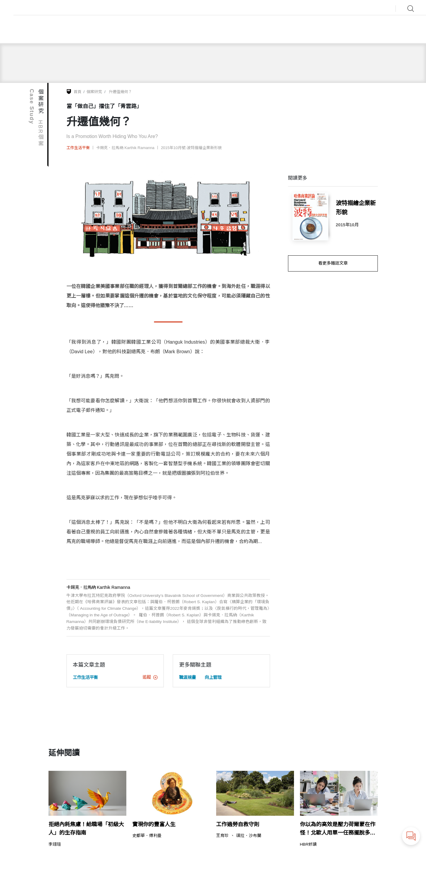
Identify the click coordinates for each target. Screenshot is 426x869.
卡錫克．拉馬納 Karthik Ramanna (125, 147)
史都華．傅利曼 (147, 836)
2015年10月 (347, 224)
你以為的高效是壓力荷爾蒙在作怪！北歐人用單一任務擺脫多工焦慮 (337, 829)
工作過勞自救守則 (237, 824)
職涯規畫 (187, 677)
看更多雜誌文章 (333, 263)
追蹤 (149, 677)
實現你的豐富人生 (153, 824)
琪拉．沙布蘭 (248, 836)
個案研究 (94, 92)
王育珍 (222, 836)
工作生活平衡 (78, 147)
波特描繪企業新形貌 (356, 208)
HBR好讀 (308, 844)
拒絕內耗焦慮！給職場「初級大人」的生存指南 (86, 828)
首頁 (77, 92)
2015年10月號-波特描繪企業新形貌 (191, 147)
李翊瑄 (54, 844)
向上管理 (213, 677)
